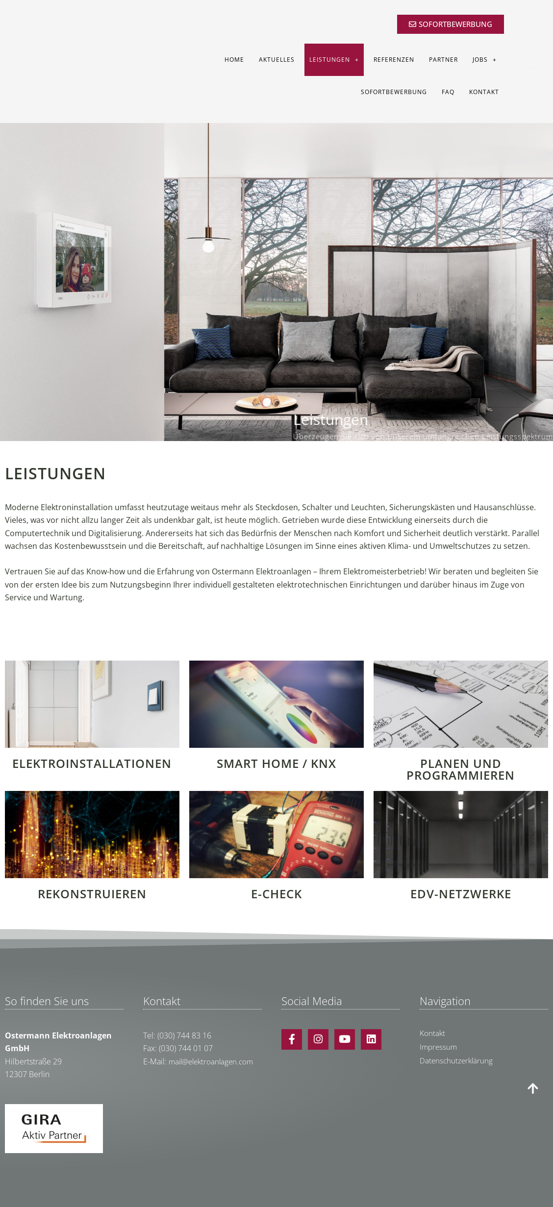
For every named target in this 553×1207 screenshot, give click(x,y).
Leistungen (334, 60)
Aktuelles (277, 59)
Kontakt (484, 92)
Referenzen (394, 59)
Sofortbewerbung (394, 92)
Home (234, 59)
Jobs (485, 60)
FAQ (448, 92)
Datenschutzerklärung (457, 1060)
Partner (443, 59)
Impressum (439, 1046)
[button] (531, 86)
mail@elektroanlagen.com (214, 1061)
